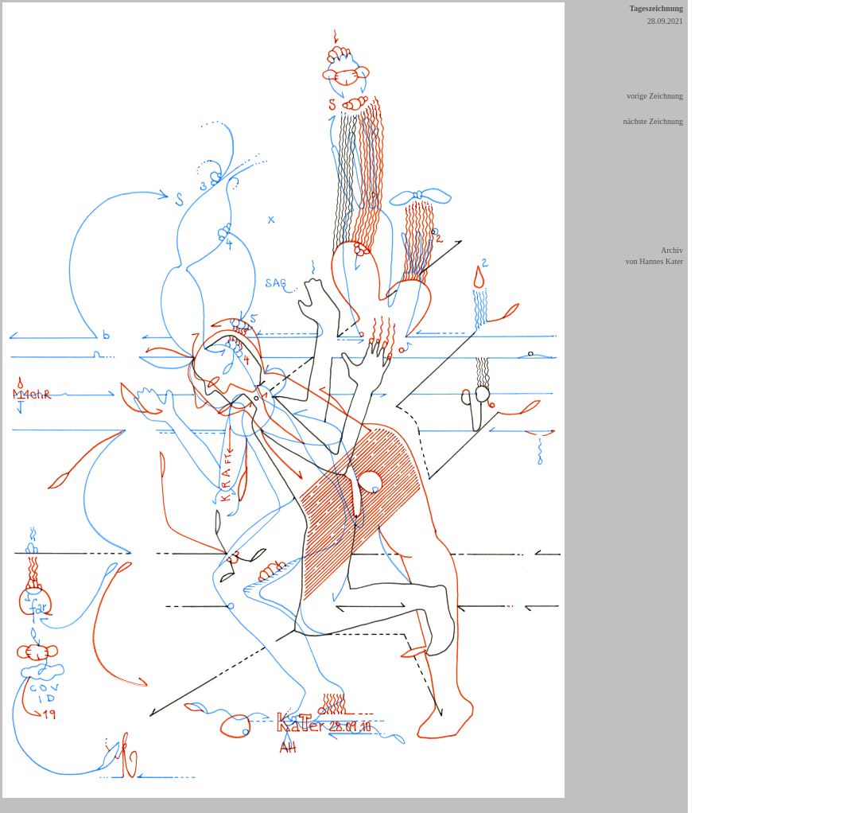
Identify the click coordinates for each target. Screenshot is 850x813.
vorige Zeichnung (655, 95)
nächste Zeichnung (653, 121)
